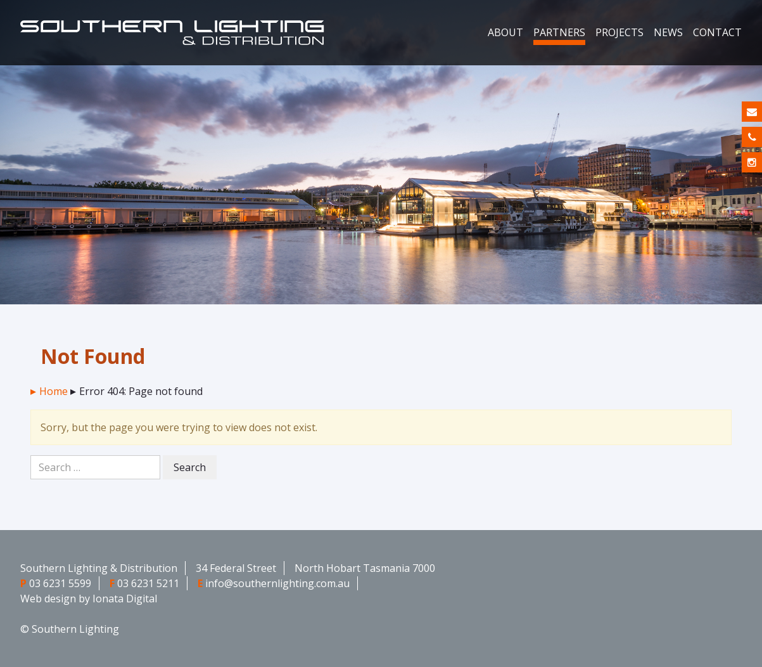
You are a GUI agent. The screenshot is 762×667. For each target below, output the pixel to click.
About (505, 32)
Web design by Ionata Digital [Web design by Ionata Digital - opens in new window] (88, 598)
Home (53, 391)
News (668, 32)
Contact (717, 32)
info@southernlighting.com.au (277, 583)
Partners (559, 32)
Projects (619, 32)
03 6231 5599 (60, 583)
